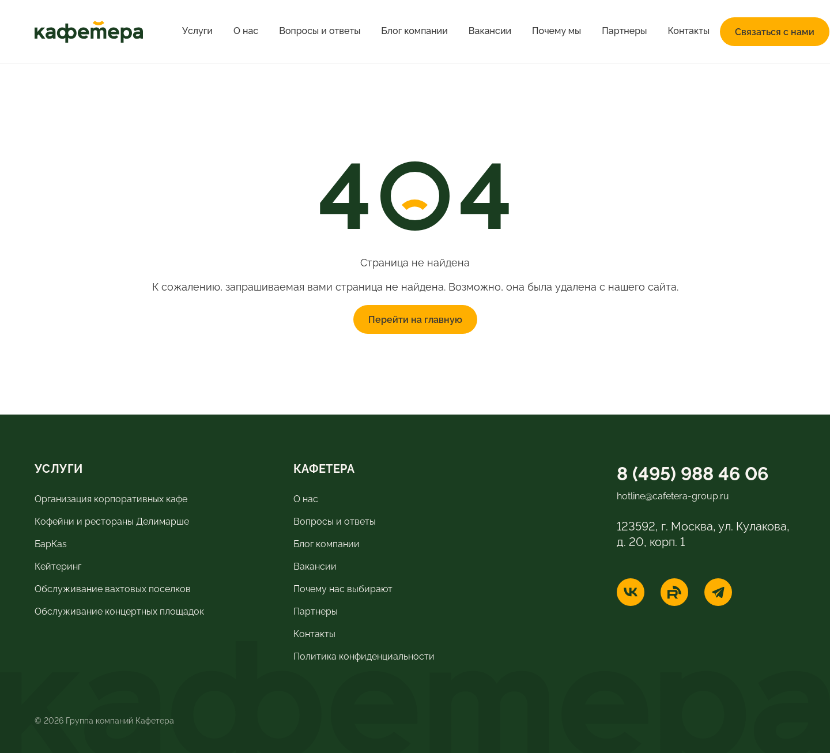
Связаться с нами (774, 31)
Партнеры (624, 30)
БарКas (51, 543)
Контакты (688, 30)
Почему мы (556, 30)
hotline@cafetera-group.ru (673, 495)
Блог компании (414, 30)
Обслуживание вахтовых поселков (113, 588)
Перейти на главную (415, 319)
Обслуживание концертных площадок (119, 610)
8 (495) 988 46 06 (692, 472)
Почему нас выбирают (343, 588)
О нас (245, 30)
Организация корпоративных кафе (111, 498)
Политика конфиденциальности (364, 655)
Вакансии (490, 30)
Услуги (197, 30)
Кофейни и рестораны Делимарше (112, 520)
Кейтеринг (58, 565)
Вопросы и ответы (319, 30)
